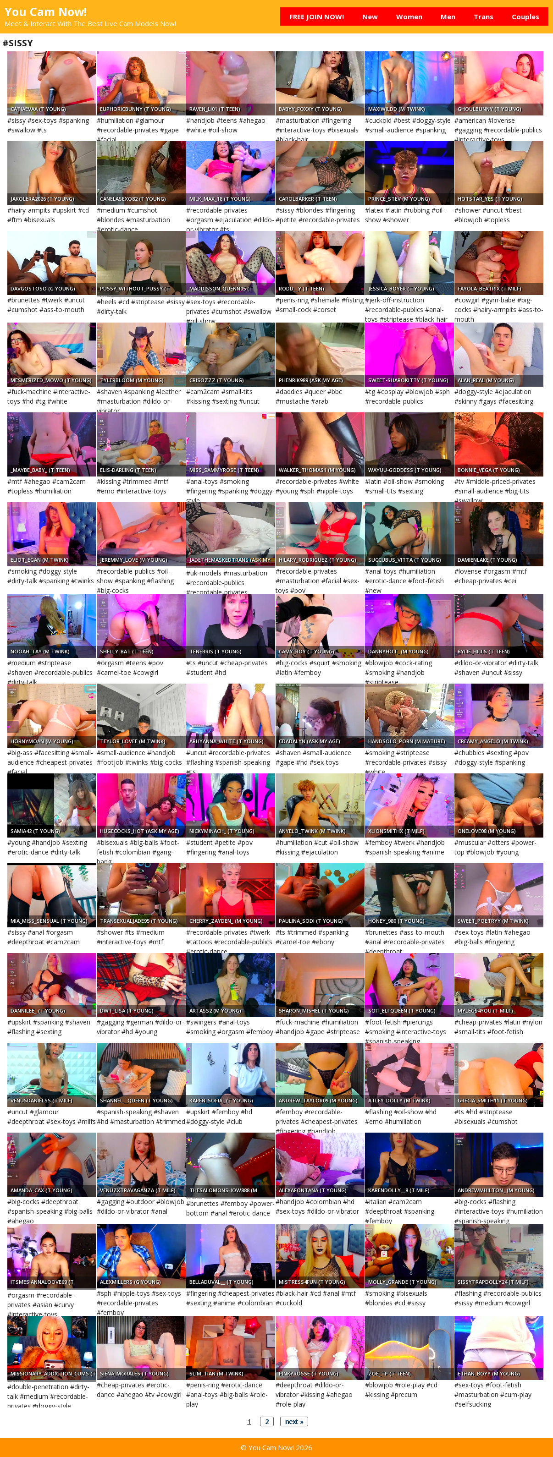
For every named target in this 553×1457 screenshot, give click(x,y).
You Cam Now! (46, 11)
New (370, 16)
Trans (483, 16)
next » (294, 1421)
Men (448, 16)
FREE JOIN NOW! (316, 16)
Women (409, 16)
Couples (525, 16)
